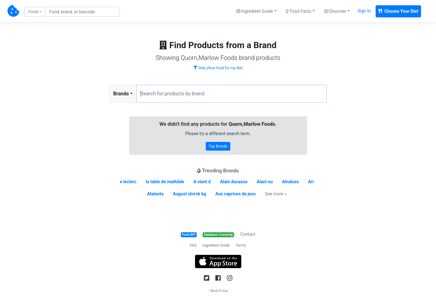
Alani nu (265, 181)
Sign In (364, 10)
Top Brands (218, 146)
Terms (241, 245)
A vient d (202, 181)
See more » (275, 193)
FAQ (193, 245)
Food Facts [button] (298, 11)
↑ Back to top (218, 291)
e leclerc (128, 181)
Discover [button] (335, 11)
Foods (33, 12)
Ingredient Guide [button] (255, 11)
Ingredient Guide (216, 245)
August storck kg (189, 193)
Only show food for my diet (218, 68)
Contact (248, 234)
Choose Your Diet (398, 11)
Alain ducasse (233, 181)
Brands (121, 94)
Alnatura (290, 181)
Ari (311, 181)
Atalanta (155, 193)
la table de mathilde (165, 181)
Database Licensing (218, 235)
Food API (188, 235)
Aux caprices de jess (235, 193)
